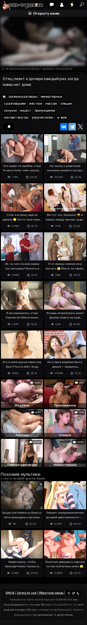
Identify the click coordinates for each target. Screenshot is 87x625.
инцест (25, 111)
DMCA (10, 593)
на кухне (10, 111)
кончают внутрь (16, 118)
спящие (66, 104)
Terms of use (26, 593)
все (61, 118)
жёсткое (35, 104)
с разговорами (15, 104)
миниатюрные (51, 97)
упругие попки (42, 118)
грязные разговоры (23, 97)
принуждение (45, 111)
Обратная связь (51, 593)
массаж (51, 104)
